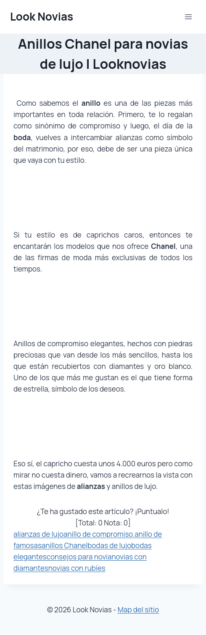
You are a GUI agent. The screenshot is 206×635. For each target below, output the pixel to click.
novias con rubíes (77, 568)
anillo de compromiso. (99, 534)
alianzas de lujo (38, 534)
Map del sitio (138, 609)
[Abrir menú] (188, 16)
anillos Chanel (64, 545)
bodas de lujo (109, 545)
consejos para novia (79, 557)
